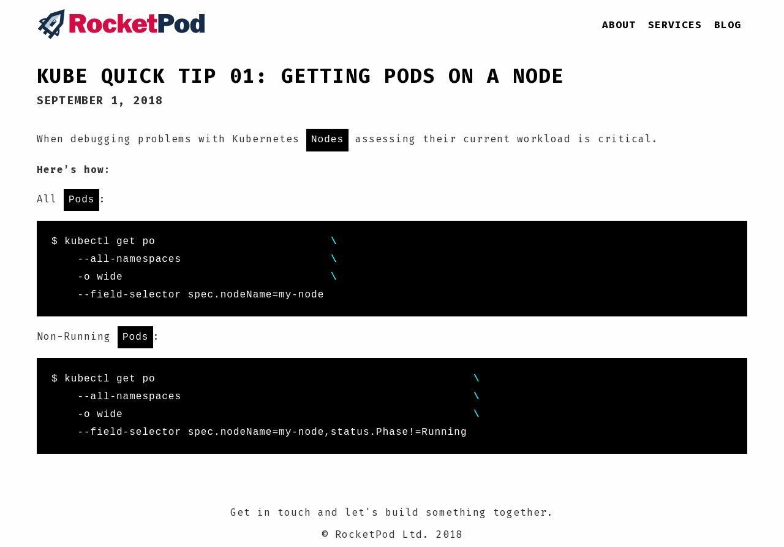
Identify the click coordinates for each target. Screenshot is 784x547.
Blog (727, 25)
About (619, 25)
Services (675, 25)
